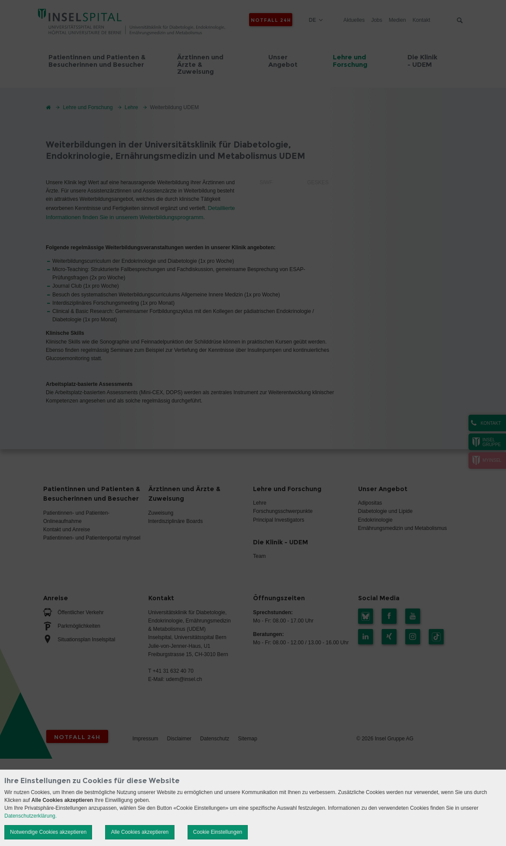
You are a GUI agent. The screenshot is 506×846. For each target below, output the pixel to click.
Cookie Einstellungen (218, 832)
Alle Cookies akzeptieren (139, 832)
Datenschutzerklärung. (30, 816)
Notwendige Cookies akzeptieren (48, 832)
